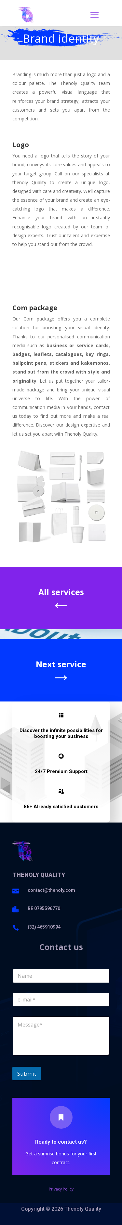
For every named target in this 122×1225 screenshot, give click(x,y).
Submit (26, 1073)
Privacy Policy (61, 1189)
